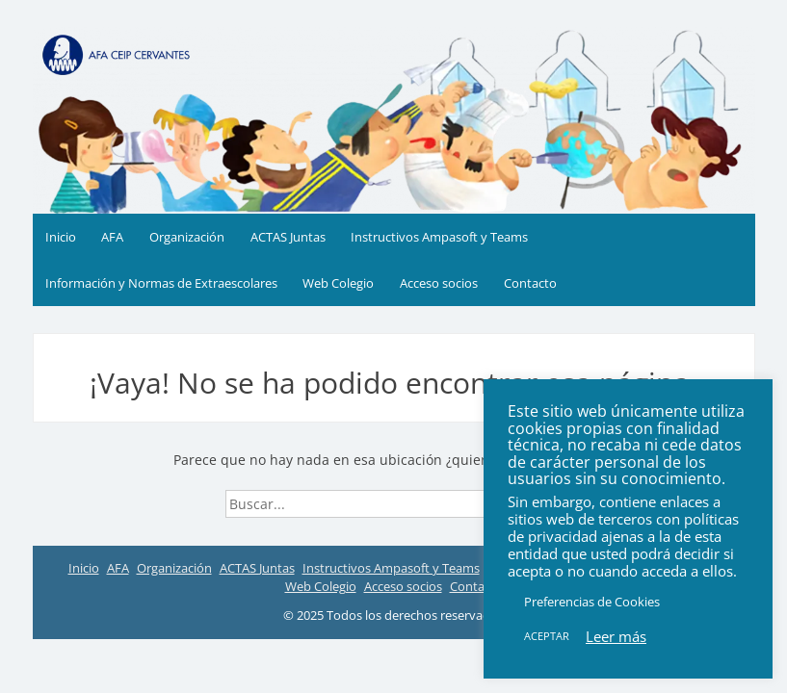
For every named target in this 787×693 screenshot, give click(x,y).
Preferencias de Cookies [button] (592, 601)
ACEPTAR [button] (546, 636)
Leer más (616, 636)
